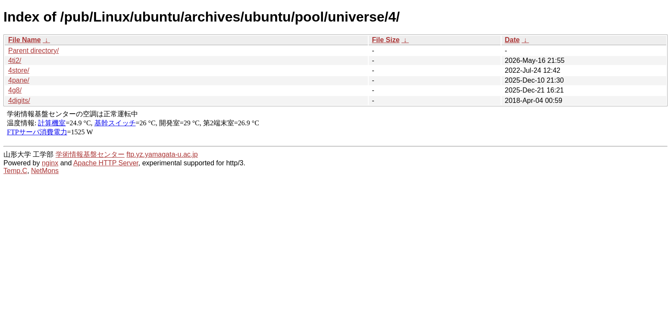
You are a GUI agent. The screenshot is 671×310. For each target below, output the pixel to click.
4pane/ (18, 80)
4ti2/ (14, 60)
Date (512, 39)
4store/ (18, 70)
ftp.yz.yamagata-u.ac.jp (162, 154)
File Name (24, 39)
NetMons (45, 170)
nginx (50, 163)
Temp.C (15, 170)
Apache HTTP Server (105, 163)
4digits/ (19, 100)
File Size (386, 39)
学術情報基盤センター (90, 154)
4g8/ (15, 90)
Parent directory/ (33, 50)
